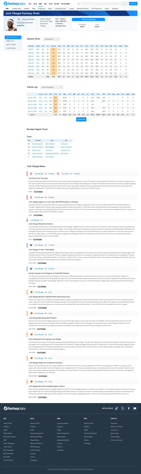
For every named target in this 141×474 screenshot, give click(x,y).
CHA (37, 70)
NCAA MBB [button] (65, 4)
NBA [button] (40, 4)
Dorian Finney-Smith (52, 153)
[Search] (100, 3)
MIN (37, 49)
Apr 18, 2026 (32, 98)
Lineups (71, 8)
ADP (5, 440)
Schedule (115, 8)
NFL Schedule (8, 454)
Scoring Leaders (62, 423)
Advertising (114, 433)
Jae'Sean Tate (65, 150)
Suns (50, 292)
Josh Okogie (49, 147)
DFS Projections (97, 8)
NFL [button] (30, 4)
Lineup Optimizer (60, 8)
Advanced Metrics (83, 8)
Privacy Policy (115, 437)
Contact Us (114, 430)
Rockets (51, 174)
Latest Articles (8, 460)
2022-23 (31, 63)
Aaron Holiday (50, 144)
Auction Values (35, 450)
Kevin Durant (36, 150)
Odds (33, 8)
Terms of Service (116, 440)
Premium (133, 3)
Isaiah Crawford (66, 147)
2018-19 (30, 49)
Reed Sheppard (37, 144)
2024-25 (31, 70)
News (50, 8)
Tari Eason (48, 150)
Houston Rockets (28, 19)
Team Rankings (9, 443)
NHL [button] (45, 4)
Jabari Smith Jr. (37, 153)
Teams (107, 8)
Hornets (52, 245)
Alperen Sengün (37, 157)
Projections (41, 8)
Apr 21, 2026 (32, 101)
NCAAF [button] (56, 4)
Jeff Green (64, 153)
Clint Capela (49, 157)
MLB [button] (35, 4)
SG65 (97, 27)
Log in (124, 3)
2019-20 (31, 53)
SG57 (82, 27)
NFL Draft (7, 457)
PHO (37, 63)
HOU (37, 73)
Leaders (26, 8)
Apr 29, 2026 (32, 111)
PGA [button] (50, 4)
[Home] (15, 3)
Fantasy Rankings (36, 437)
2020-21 (31, 56)
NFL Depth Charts (10, 437)
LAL (46, 98)
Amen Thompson (37, 147)
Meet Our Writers (117, 427)
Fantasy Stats (16, 8)
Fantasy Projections (36, 433)
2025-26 (31, 73)
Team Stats (8, 447)
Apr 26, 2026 (32, 108)
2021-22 (31, 60)
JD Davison (64, 144)
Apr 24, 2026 (32, 104)
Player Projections (63, 433)
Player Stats (8, 423)
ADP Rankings (35, 447)
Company (114, 423)
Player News (8, 433)
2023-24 (31, 66)
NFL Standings (8, 450)
